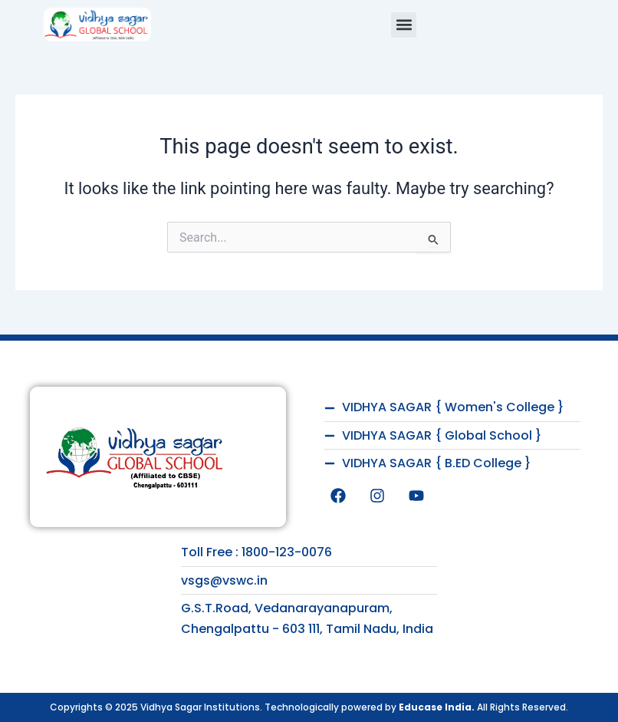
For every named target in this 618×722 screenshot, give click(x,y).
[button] (403, 25)
